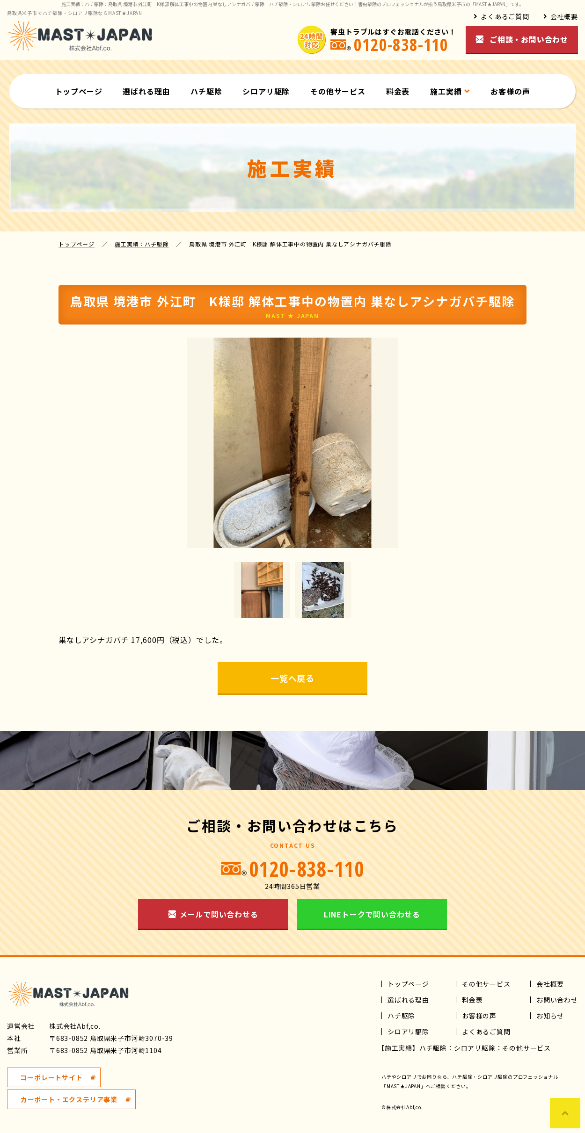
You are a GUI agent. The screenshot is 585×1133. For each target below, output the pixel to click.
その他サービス (338, 91)
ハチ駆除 (206, 91)
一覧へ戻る (292, 678)
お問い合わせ (557, 999)
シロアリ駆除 (266, 91)
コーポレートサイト (51, 1077)
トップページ (78, 91)
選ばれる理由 (146, 91)
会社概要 (564, 16)
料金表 (398, 91)
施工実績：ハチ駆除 (141, 244)
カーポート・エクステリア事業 (69, 1099)
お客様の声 (510, 91)
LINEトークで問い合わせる (372, 914)
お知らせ (550, 1015)
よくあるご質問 (505, 16)
